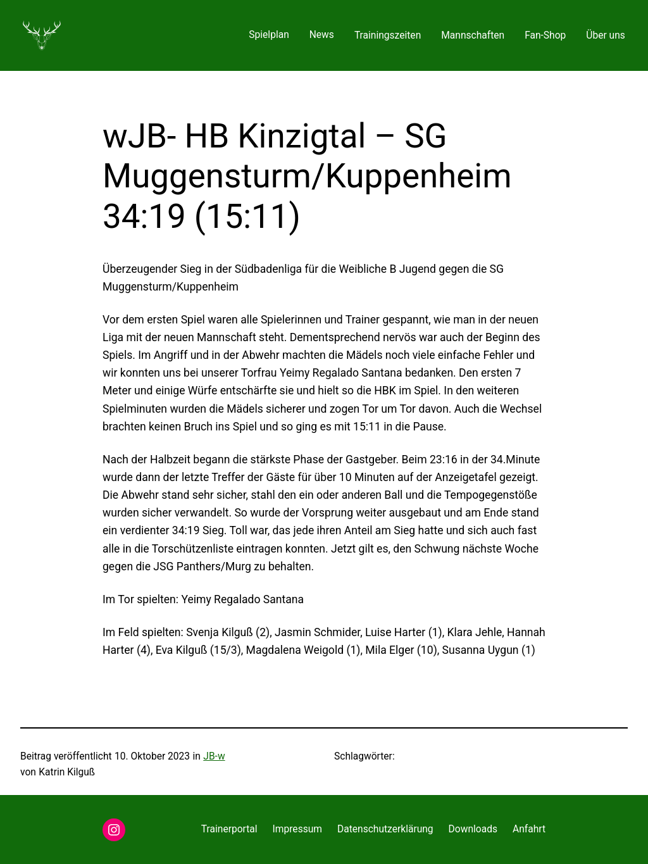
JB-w (214, 756)
